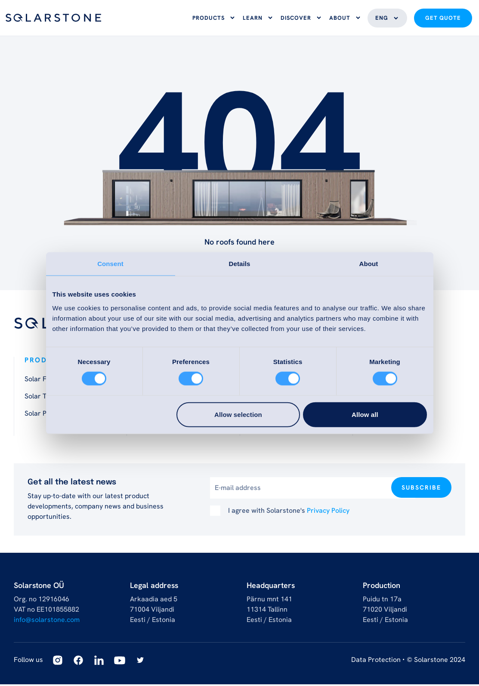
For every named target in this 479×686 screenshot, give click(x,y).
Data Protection (376, 661)
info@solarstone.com (47, 621)
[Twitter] (140, 662)
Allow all (365, 414)
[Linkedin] (99, 662)
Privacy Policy (328, 512)
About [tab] (368, 263)
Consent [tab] (110, 263)
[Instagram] (58, 662)
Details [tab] (239, 263)
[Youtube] (120, 662)
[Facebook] (78, 662)
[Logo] (53, 18)
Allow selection (238, 414)
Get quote (443, 19)
